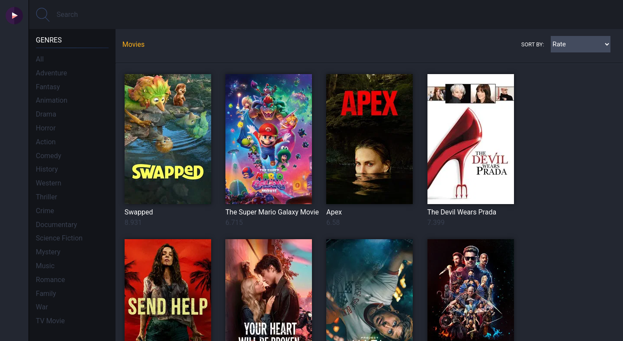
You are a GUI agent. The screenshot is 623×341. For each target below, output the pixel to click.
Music (45, 266)
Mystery (48, 252)
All (40, 59)
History (47, 169)
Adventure (51, 73)
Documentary (56, 225)
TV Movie (50, 321)
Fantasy (48, 87)
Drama (46, 114)
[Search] (326, 14)
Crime (45, 211)
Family (46, 293)
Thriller (46, 197)
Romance (50, 280)
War (42, 307)
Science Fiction (59, 238)
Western (48, 183)
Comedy (48, 156)
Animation (51, 100)
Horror (46, 128)
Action (46, 142)
